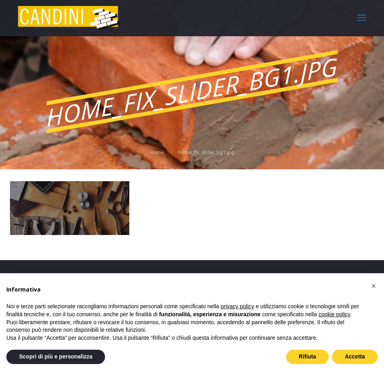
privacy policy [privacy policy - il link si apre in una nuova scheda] (237, 306)
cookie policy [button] (334, 314)
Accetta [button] (355, 356)
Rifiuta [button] (307, 356)
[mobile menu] (361, 18)
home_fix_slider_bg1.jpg (206, 152)
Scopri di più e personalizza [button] (55, 356)
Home (157, 152)
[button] (373, 286)
